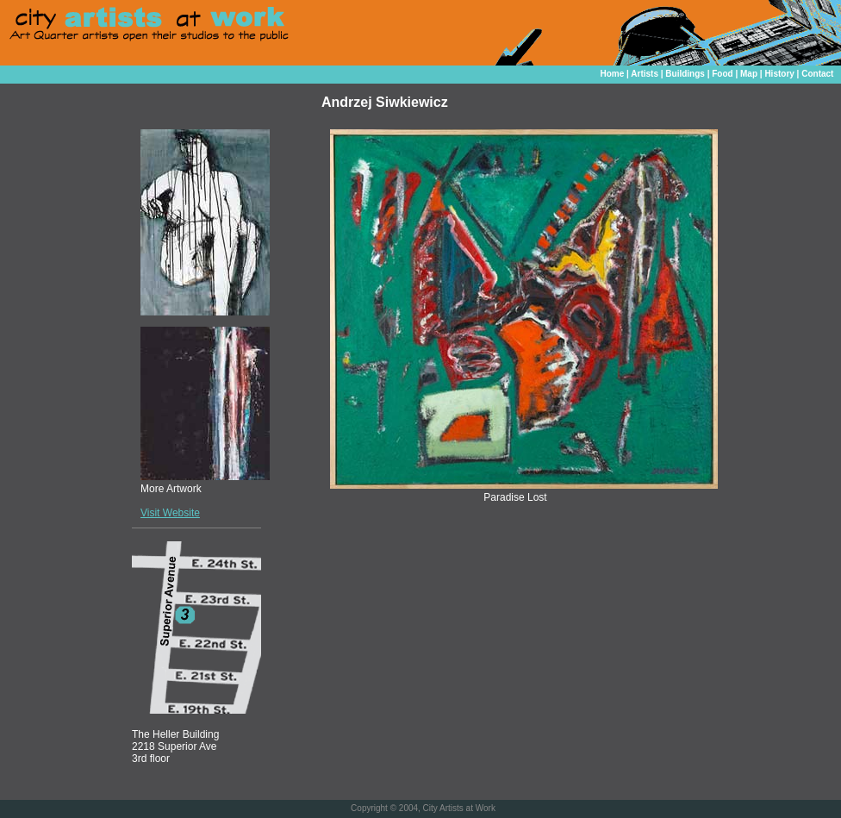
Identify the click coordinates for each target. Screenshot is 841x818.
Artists (644, 73)
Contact (817, 73)
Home (612, 73)
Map (748, 73)
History (779, 73)
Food (722, 73)
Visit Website (170, 513)
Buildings (685, 73)
